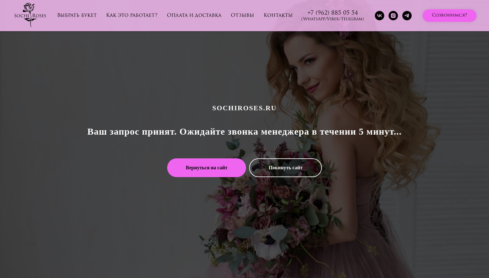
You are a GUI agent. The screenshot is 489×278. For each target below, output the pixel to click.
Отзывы (242, 15)
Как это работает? (131, 15)
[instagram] (393, 15)
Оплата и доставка (194, 15)
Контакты (278, 15)
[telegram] (407, 15)
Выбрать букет (77, 15)
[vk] (379, 15)
